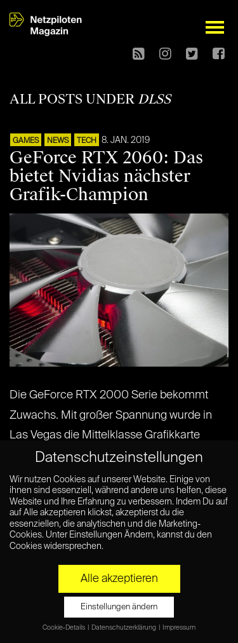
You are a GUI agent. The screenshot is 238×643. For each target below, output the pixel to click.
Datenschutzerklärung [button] (124, 628)
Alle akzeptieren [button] (119, 579)
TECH (86, 141)
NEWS (58, 141)
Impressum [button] (178, 628)
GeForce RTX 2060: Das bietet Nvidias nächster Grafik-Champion (106, 176)
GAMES (26, 141)
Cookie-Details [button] (64, 628)
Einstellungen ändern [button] (119, 607)
